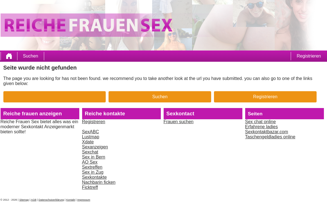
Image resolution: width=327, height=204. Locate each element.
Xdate (88, 141)
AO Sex (90, 162)
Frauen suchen (179, 121)
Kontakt (70, 199)
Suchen (30, 56)
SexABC (90, 131)
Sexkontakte (94, 177)
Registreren (93, 121)
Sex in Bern (93, 157)
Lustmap (90, 136)
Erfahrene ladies (261, 126)
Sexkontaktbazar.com (266, 131)
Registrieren (309, 56)
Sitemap (24, 199)
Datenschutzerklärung (51, 199)
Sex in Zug (92, 172)
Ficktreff (90, 187)
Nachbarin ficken (99, 182)
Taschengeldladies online (270, 136)
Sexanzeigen (95, 147)
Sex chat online (260, 121)
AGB (34, 199)
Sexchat (90, 152)
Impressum (83, 199)
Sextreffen (92, 167)
